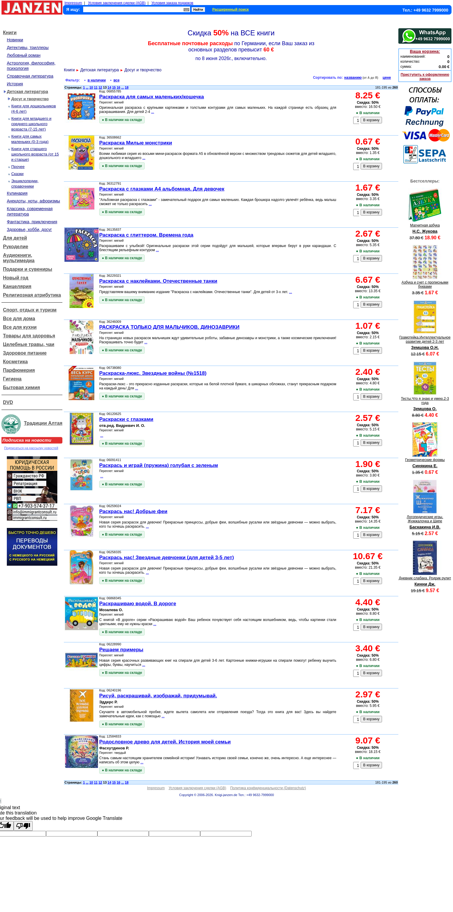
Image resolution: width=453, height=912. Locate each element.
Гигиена (12, 378)
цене (387, 78)
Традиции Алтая (43, 423)
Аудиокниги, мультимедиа (18, 258)
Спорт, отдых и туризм (29, 309)
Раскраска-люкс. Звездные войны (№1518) (152, 373)
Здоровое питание (25, 353)
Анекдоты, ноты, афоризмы (33, 201)
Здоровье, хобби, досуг (29, 229)
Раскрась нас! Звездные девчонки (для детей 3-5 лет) (166, 557)
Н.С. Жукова (425, 231)
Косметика (15, 361)
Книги (10, 32)
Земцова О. (425, 408)
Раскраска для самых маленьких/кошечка (151, 97)
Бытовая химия (21, 387)
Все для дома (19, 318)
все (116, 80)
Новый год (15, 277)
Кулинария (17, 193)
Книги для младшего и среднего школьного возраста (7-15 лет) (31, 123)
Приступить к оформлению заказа (425, 77)
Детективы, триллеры (28, 47)
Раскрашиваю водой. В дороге (137, 603)
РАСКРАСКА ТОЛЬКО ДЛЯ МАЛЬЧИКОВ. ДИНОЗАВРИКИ (169, 327)
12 (100, 87)
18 (126, 87)
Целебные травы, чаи (28, 344)
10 (91, 87)
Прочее (18, 166)
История (15, 83)
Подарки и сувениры (27, 269)
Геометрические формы (425, 460)
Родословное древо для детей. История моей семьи (165, 742)
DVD (8, 402)
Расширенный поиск (230, 9)
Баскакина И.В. (424, 527)
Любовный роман (23, 55)
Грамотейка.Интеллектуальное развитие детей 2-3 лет (424, 339)
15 (114, 87)
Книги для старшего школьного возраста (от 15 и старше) (35, 154)
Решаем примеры (121, 649)
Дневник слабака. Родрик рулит (425, 578)
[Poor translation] (23, 826)
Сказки (17, 174)
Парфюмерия (19, 370)
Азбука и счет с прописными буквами (425, 284)
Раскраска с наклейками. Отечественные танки (158, 281)
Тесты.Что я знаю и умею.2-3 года (425, 401)
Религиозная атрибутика (32, 295)
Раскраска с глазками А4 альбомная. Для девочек (161, 189)
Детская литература (27, 91)
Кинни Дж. (424, 584)
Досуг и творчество (30, 99)
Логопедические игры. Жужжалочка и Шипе (425, 519)
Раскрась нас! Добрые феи (133, 511)
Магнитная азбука (425, 225)
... (87, 87)
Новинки (15, 39)
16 (118, 87)
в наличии (97, 80)
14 (109, 87)
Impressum (73, 3)
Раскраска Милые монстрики (135, 143)
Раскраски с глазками (126, 419)
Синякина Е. (424, 465)
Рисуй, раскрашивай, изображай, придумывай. (158, 696)
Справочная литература (30, 76)
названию (353, 78)
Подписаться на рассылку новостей (31, 448)
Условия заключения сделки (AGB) (117, 3)
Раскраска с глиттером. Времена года (146, 235)
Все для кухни (20, 327)
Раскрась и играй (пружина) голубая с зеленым (158, 465)
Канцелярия (17, 286)
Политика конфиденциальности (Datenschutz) (268, 788)
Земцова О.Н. (425, 347)
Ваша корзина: (425, 51)
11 (95, 87)
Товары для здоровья (29, 335)
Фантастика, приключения (32, 221)
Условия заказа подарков (172, 3)
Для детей (15, 237)
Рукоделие (15, 246)
